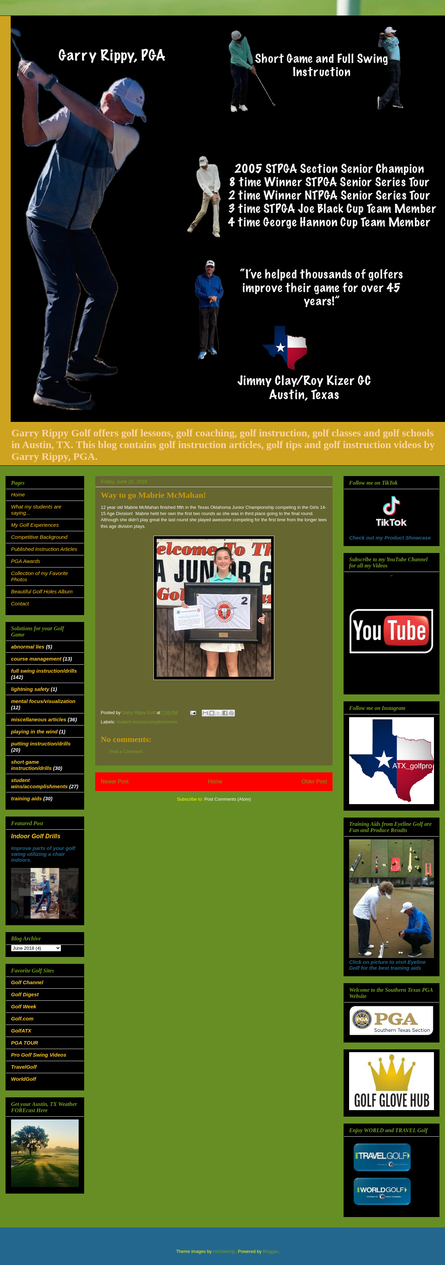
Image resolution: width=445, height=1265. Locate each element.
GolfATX (21, 1031)
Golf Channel (27, 982)
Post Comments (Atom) (227, 799)
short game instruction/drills (31, 765)
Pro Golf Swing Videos (38, 1055)
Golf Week (23, 1006)
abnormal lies (27, 647)
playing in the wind (34, 731)
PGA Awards (25, 561)
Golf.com (22, 1018)
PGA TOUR (24, 1043)
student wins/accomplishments (147, 721)
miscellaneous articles (38, 719)
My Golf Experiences (35, 525)
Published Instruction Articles (44, 549)
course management (36, 659)
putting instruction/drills (41, 744)
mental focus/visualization (43, 701)
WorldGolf (23, 1079)
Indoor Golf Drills (35, 836)
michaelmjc (224, 1251)
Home (215, 781)
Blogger (270, 1251)
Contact (20, 603)
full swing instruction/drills (44, 671)
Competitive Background (39, 537)
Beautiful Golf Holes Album (42, 591)
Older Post (314, 781)
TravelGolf (24, 1067)
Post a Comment (126, 751)
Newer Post (115, 781)
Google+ (8, 2)
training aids (26, 798)
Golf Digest (25, 994)
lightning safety (30, 689)
